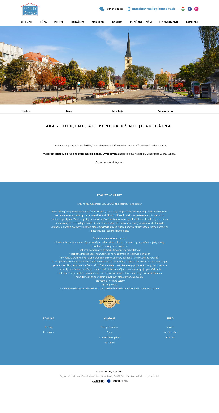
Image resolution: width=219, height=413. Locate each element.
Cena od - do (165, 111)
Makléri (170, 351)
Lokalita (25, 111)
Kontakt (192, 22)
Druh (69, 111)
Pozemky (109, 366)
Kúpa (43, 22)
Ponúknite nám (141, 22)
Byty (109, 356)
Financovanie (168, 22)
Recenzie (26, 22)
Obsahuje (117, 111)
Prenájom (77, 22)
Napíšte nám (170, 356)
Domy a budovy (109, 351)
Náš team (98, 22)
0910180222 (115, 8)
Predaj (58, 22)
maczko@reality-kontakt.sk (153, 9)
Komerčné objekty (109, 361)
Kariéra (117, 22)
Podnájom (87, 127)
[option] (109, 65)
